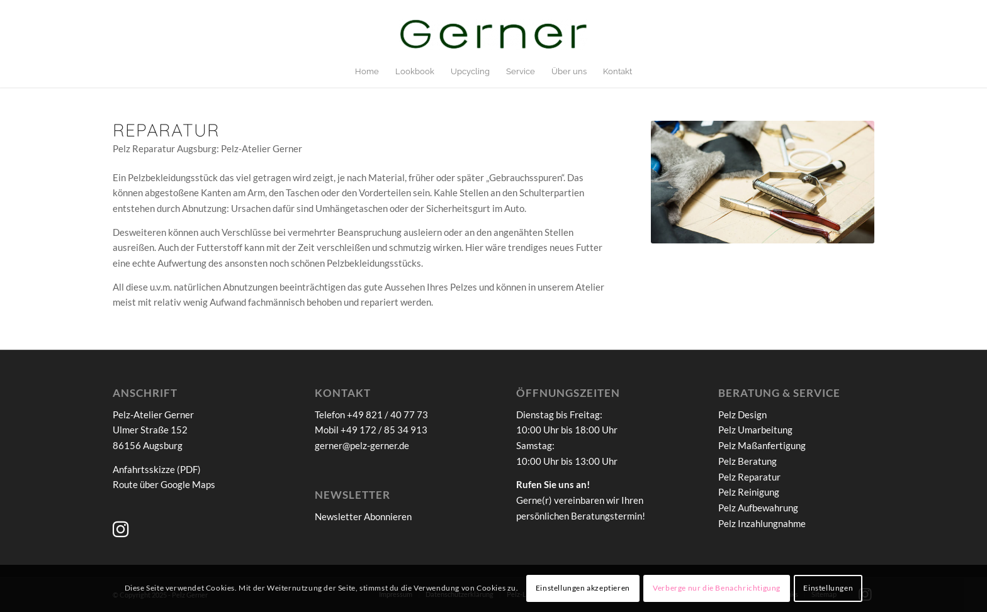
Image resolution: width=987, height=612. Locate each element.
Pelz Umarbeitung (755, 429)
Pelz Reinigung (748, 492)
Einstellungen (828, 588)
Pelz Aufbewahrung (758, 507)
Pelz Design (742, 414)
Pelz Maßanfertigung (762, 445)
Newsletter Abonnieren (363, 516)
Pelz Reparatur (749, 476)
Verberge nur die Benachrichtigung (717, 588)
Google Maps (188, 484)
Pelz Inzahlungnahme (762, 523)
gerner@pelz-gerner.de (362, 445)
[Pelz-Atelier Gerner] (493, 37)
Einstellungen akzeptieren (583, 588)
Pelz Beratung (747, 461)
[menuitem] (367, 71)
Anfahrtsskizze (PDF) (157, 469)
